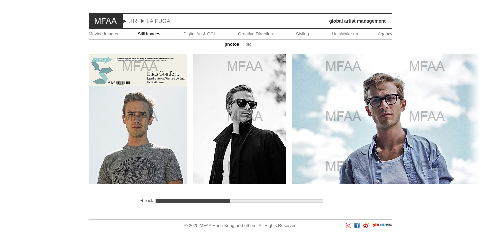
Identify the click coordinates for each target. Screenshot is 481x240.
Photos (232, 44)
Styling (302, 33)
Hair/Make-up (345, 33)
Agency (385, 33)
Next (461, 120)
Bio (248, 44)
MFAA (106, 21)
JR (133, 21)
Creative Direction (255, 33)
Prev (19, 120)
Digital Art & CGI (199, 33)
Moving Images (103, 33)
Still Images (149, 33)
